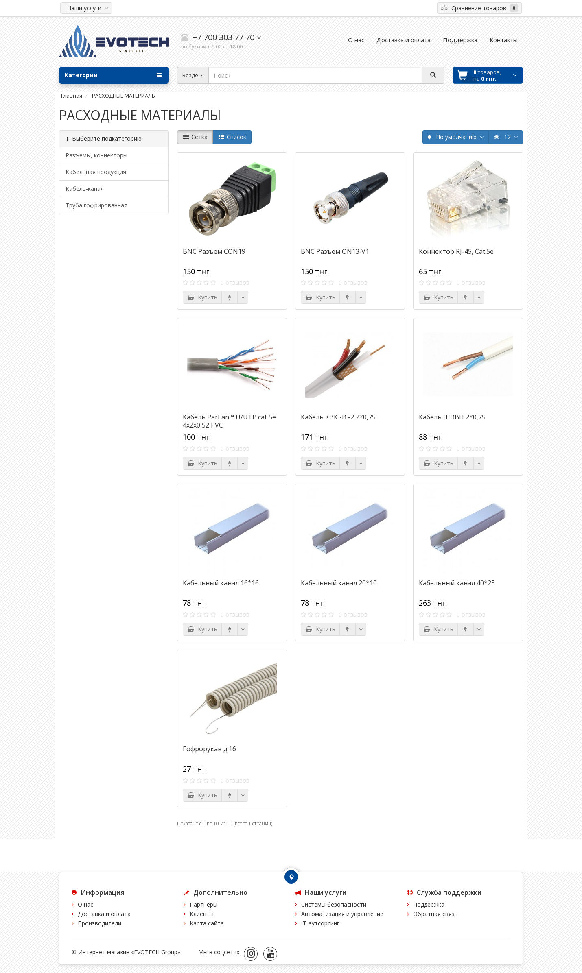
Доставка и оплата (104, 914)
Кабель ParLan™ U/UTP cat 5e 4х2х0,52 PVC (229, 421)
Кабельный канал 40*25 (457, 583)
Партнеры (203, 904)
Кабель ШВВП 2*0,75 (452, 417)
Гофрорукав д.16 (209, 749)
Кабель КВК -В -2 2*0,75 (338, 417)
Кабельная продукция (96, 172)
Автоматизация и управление (342, 914)
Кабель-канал (85, 188)
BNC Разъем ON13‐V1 (335, 251)
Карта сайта (207, 923)
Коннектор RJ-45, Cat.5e (456, 251)
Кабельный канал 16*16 (221, 583)
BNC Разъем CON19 (214, 251)
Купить (202, 297)
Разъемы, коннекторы (96, 155)
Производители (99, 923)
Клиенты (202, 914)
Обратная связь (435, 914)
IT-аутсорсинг (320, 923)
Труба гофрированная (96, 205)
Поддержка (428, 904)
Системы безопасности (333, 904)
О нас (85, 904)
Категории (113, 75)
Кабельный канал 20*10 (339, 583)
